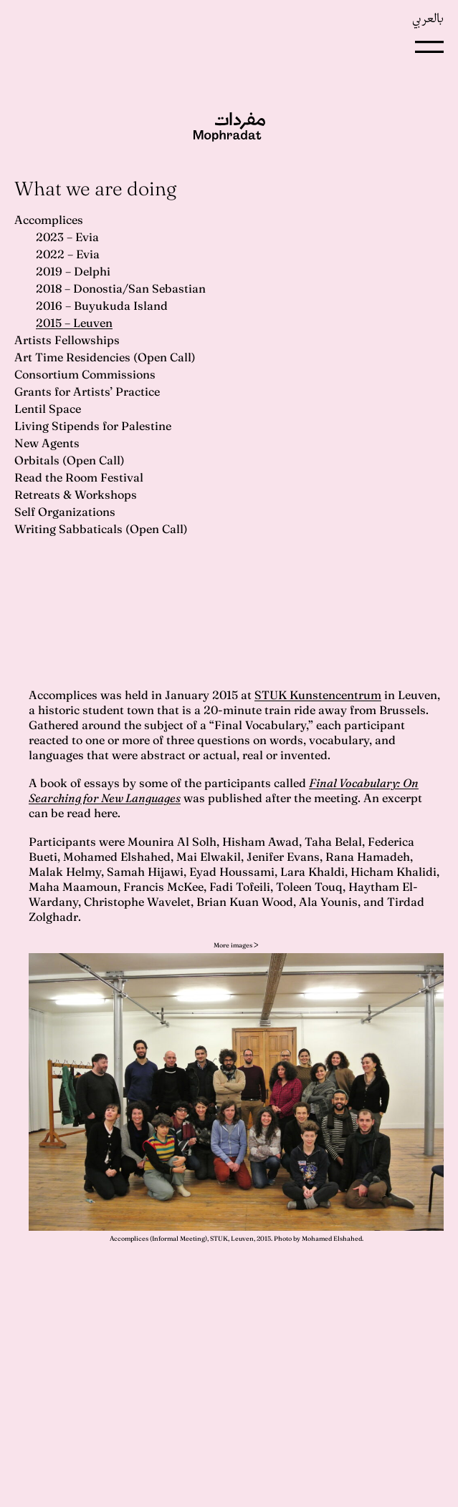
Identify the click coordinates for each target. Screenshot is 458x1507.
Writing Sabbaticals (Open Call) (101, 529)
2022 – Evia (68, 254)
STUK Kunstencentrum (317, 695)
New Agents (47, 443)
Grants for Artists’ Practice (87, 391)
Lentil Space (47, 408)
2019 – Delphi (73, 271)
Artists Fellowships (67, 340)
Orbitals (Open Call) (69, 460)
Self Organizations (64, 511)
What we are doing (95, 188)
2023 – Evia (67, 237)
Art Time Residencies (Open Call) (105, 357)
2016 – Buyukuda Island (102, 305)
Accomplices (48, 220)
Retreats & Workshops (75, 494)
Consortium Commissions (85, 374)
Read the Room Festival (78, 477)
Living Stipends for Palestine (92, 426)
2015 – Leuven (74, 323)
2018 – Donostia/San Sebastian (121, 288)
